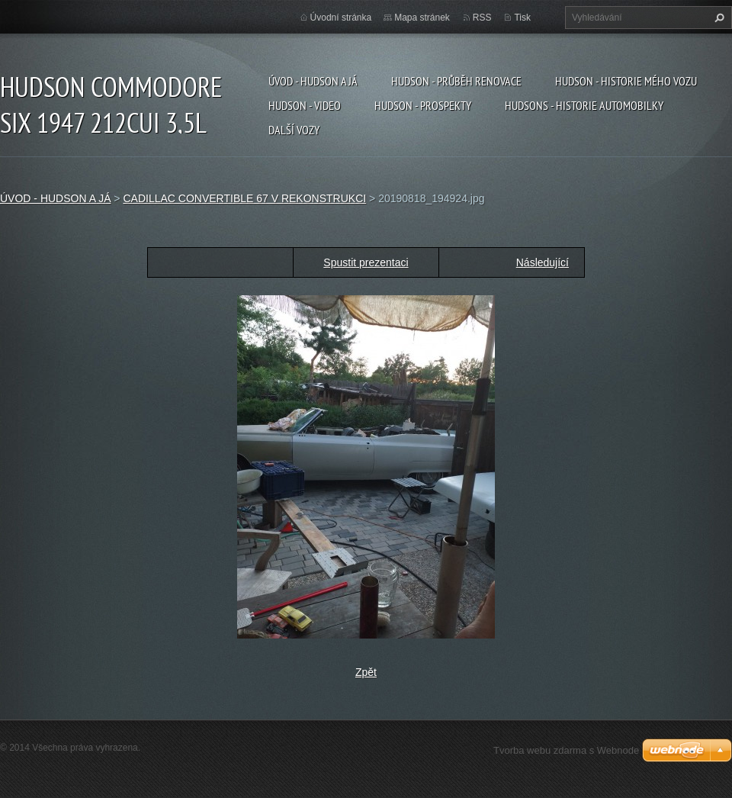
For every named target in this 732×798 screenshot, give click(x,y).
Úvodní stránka (341, 17)
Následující (542, 262)
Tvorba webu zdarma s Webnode (566, 750)
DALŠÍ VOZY (293, 129)
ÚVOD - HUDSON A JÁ (313, 80)
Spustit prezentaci (365, 262)
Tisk (522, 17)
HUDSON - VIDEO (304, 105)
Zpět (366, 672)
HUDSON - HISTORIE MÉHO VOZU (626, 80)
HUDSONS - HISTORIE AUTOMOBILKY (584, 105)
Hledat (717, 17)
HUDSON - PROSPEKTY (422, 105)
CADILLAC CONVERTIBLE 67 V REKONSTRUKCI (244, 198)
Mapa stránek (422, 17)
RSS (482, 17)
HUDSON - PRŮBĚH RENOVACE (456, 80)
